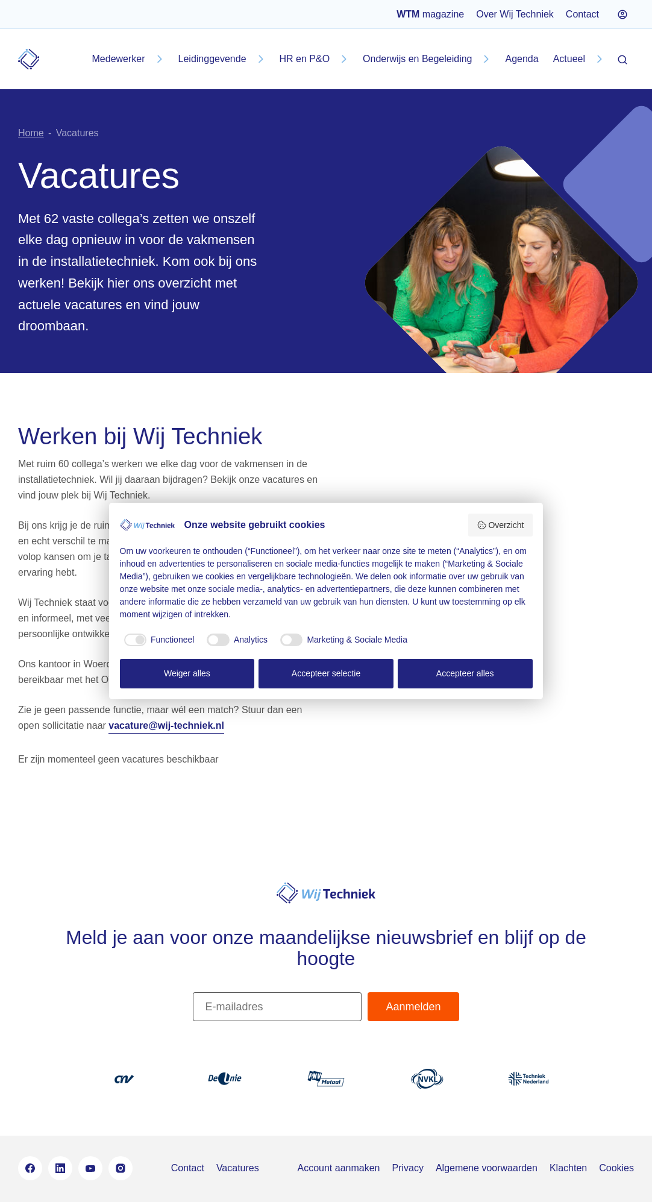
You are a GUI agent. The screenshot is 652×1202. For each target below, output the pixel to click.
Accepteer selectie (326, 673)
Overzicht (500, 525)
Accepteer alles (465, 673)
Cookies (616, 1168)
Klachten (568, 1168)
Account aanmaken (338, 1168)
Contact (582, 14)
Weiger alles (187, 673)
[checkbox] (157, 640)
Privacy (407, 1168)
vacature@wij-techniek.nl (166, 725)
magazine (430, 14)
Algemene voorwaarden (487, 1168)
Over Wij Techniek (515, 14)
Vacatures (237, 1168)
